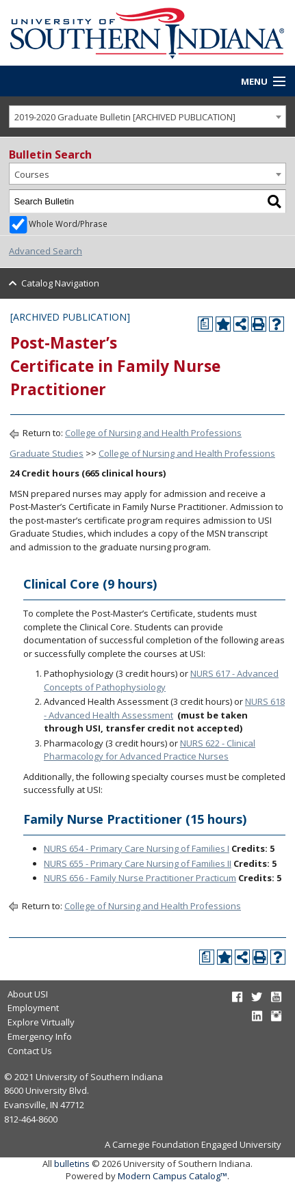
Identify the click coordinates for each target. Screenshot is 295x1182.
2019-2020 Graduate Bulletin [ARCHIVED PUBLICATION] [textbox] (124, 117)
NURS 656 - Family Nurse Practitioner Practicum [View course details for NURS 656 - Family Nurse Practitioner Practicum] (140, 878)
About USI (28, 994)
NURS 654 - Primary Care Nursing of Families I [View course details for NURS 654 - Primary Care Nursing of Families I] (136, 848)
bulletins (72, 1163)
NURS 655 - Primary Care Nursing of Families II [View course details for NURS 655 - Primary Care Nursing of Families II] (137, 863)
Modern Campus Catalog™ (172, 1176)
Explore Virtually (41, 1022)
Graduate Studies (47, 453)
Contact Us (30, 1051)
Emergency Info (40, 1036)
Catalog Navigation (60, 283)
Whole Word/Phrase (68, 223)
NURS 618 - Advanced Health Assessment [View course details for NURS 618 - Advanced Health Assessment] (164, 708)
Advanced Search (45, 251)
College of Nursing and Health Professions (153, 433)
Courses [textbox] (31, 174)
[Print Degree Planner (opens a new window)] (205, 324)
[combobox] (147, 116)
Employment (33, 1008)
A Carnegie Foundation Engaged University (193, 1144)
